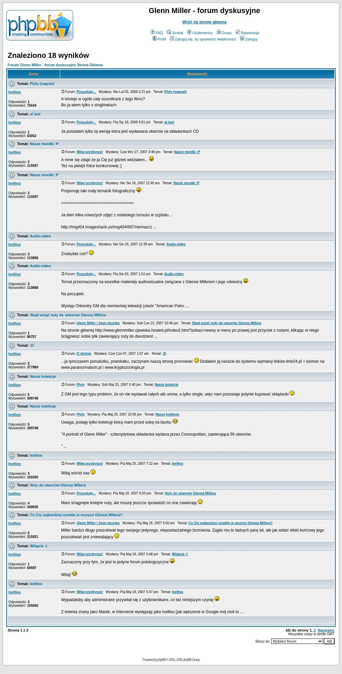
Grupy (224, 33)
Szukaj (175, 33)
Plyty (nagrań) (42, 84)
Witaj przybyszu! (89, 152)
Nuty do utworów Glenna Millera (58, 485)
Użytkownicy (199, 33)
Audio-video (40, 236)
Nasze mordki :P (44, 144)
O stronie (83, 353)
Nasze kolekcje (43, 376)
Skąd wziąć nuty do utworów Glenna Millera (68, 315)
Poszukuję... (86, 92)
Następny (326, 630)
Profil (159, 39)
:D (32, 345)
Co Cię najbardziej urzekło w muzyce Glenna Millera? (76, 515)
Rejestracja (247, 33)
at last (35, 114)
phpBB (161, 660)
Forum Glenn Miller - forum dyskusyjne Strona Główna (55, 65)
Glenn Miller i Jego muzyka (97, 323)
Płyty (80, 384)
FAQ (157, 33)
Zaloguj (248, 39)
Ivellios (14, 92)
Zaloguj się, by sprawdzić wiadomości (203, 39)
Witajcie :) (38, 546)
